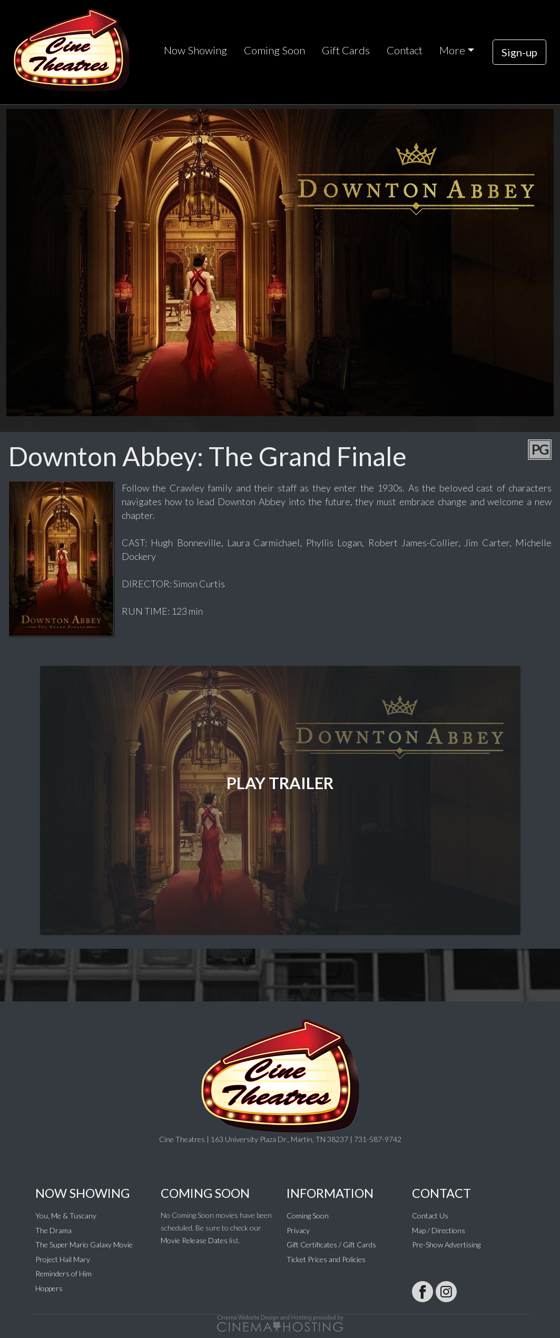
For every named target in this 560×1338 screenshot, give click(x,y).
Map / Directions (438, 1230)
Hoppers (49, 1288)
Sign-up (519, 52)
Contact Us (430, 1215)
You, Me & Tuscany (65, 1215)
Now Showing (195, 50)
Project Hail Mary (62, 1259)
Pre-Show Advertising (446, 1244)
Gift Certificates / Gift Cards (331, 1244)
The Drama (53, 1230)
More (452, 50)
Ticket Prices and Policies (326, 1259)
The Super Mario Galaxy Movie (84, 1244)
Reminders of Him (63, 1273)
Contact (405, 50)
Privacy (298, 1230)
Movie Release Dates (194, 1240)
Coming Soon (274, 50)
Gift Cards (346, 50)
